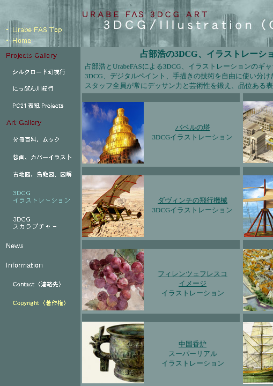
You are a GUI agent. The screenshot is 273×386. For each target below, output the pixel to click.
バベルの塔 (192, 127)
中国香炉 (192, 344)
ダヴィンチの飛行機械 (192, 200)
